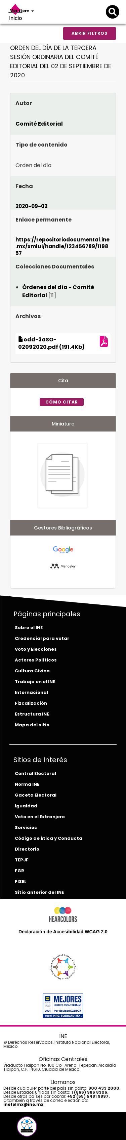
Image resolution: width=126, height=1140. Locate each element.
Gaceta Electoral (35, 795)
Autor (23, 103)
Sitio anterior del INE (39, 892)
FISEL (21, 881)
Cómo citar (61, 402)
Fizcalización (31, 703)
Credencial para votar (42, 638)
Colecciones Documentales (54, 266)
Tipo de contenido (41, 145)
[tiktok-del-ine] (45, 1129)
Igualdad (26, 806)
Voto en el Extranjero (40, 816)
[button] (27, 1126)
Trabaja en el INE (35, 681)
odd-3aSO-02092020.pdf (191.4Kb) (51, 343)
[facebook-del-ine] (15, 1129)
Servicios (26, 827)
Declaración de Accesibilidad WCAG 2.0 (63, 931)
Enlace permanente (43, 220)
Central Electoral (35, 773)
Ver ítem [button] (22, 11)
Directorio (27, 849)
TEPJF (22, 860)
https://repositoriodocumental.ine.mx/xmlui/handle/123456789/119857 (62, 246)
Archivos (28, 316)
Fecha (24, 186)
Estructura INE (32, 714)
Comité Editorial (39, 124)
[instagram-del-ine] (40, 1129)
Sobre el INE (29, 627)
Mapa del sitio (32, 725)
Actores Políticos (36, 660)
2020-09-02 (31, 206)
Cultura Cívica (32, 671)
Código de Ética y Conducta (48, 838)
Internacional (31, 692)
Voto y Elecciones (36, 649)
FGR (19, 870)
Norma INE (27, 784)
